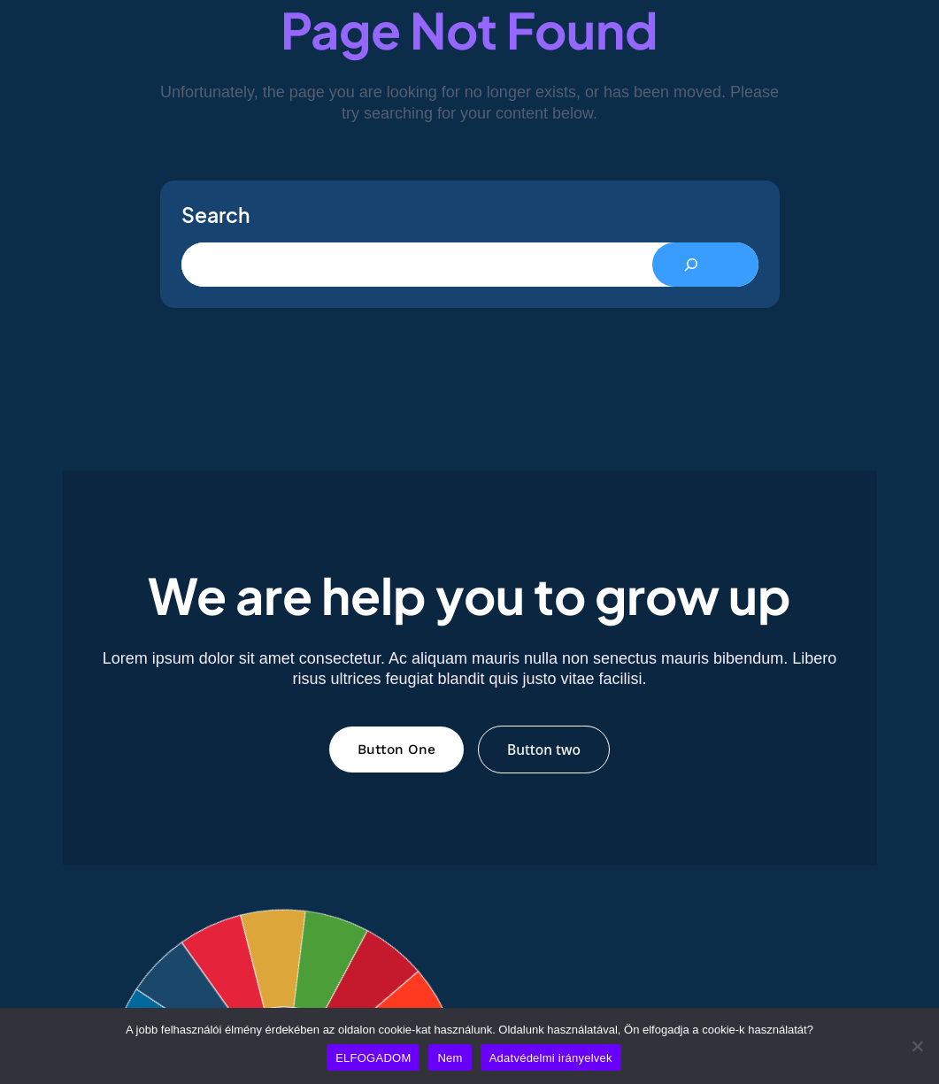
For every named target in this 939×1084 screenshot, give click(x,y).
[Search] (705, 264)
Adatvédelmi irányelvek (550, 1058)
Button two (544, 749)
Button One (396, 749)
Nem (449, 1058)
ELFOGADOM (373, 1058)
